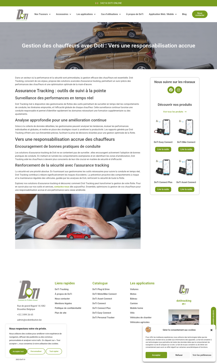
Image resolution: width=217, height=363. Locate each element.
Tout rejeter (36, 351)
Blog (184, 14)
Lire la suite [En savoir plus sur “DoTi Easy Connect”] (163, 149)
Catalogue (100, 283)
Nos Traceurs (42, 14)
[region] (36, 341)
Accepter (156, 355)
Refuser (179, 355)
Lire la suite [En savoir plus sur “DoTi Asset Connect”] (186, 189)
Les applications (86, 14)
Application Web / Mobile (163, 14)
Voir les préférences (202, 355)
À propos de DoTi (134, 14)
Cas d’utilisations (111, 14)
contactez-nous (61, 186)
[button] (211, 330)
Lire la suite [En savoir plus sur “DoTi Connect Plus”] (163, 189)
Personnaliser (18, 351)
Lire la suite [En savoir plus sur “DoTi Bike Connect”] (186, 149)
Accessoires (63, 14)
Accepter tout (54, 351)
